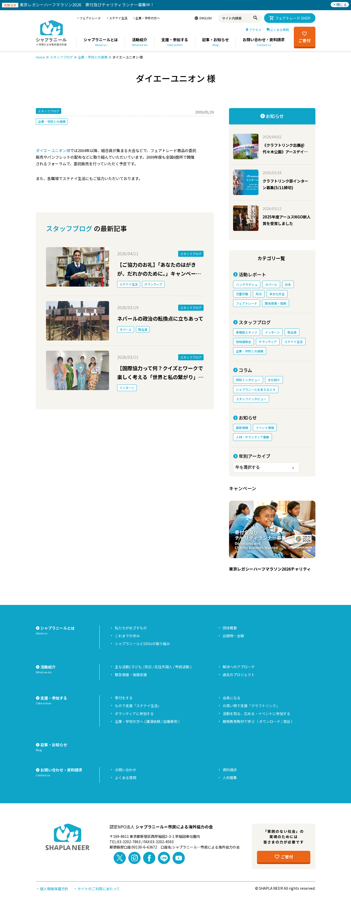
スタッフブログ (61, 57)
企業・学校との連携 (93, 57)
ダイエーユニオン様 (53, 150)
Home (40, 57)
